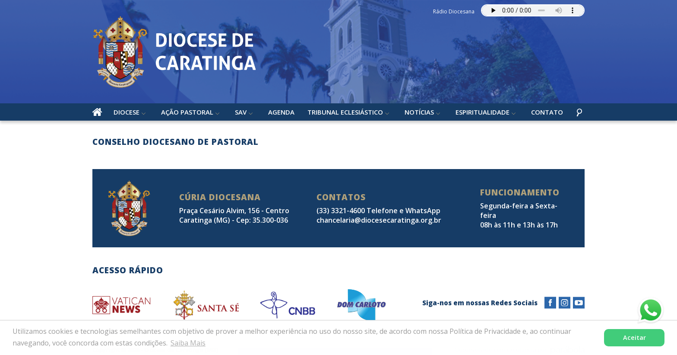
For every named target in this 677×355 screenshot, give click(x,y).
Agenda (281, 112)
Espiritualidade (482, 112)
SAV (241, 112)
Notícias (419, 112)
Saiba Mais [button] (188, 343)
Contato (547, 112)
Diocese (126, 112)
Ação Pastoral (187, 112)
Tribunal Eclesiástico (345, 112)
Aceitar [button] (634, 337)
